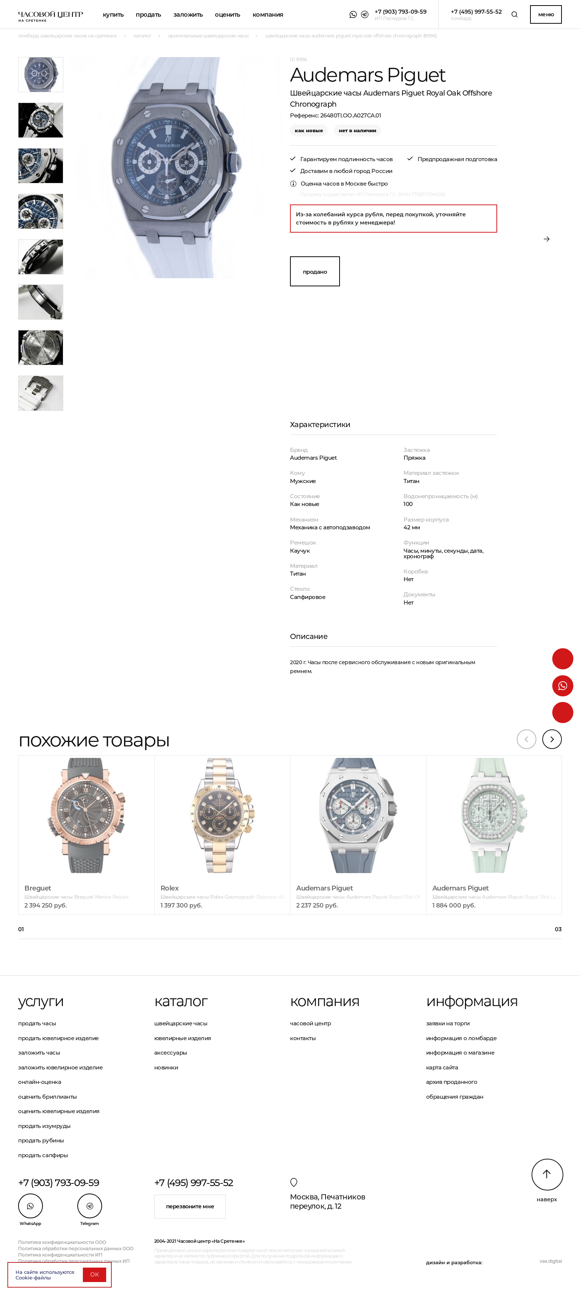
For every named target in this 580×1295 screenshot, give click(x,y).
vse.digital (551, 1261)
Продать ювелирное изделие (58, 1038)
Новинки (166, 1067)
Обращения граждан (454, 1096)
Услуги (41, 1001)
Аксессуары (171, 1052)
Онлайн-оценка (39, 1082)
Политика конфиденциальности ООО (62, 1242)
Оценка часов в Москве (334, 183)
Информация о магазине (460, 1052)
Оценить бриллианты (47, 1096)
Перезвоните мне (190, 1206)
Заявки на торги (448, 1023)
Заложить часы (39, 1052)
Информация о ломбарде (461, 1038)
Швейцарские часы (181, 1023)
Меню (546, 14)
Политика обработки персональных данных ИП (74, 1261)
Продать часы (37, 1023)
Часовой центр (310, 1023)
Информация (472, 1001)
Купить (113, 14)
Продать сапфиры (43, 1155)
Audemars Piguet (313, 457)
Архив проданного (452, 1082)
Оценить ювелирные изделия (59, 1111)
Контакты (303, 1038)
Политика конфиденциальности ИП (60, 1254)
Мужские (303, 481)
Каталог (180, 1001)
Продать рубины (41, 1140)
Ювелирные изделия (182, 1038)
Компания (268, 14)
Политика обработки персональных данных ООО (76, 1248)
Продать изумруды (44, 1126)
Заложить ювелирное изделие (60, 1067)
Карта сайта (442, 1067)
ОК (94, 1274)
